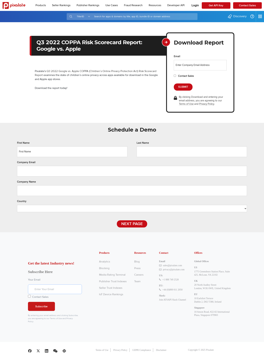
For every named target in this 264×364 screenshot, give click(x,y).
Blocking (104, 268)
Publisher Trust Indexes (113, 281)
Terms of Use (186, 104)
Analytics (104, 261)
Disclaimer (161, 355)
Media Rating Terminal (112, 274)
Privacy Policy (206, 104)
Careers (138, 274)
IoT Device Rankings (111, 294)
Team (137, 281)
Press (137, 268)
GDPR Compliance (141, 355)
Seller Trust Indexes (110, 288)
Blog (137, 261)
